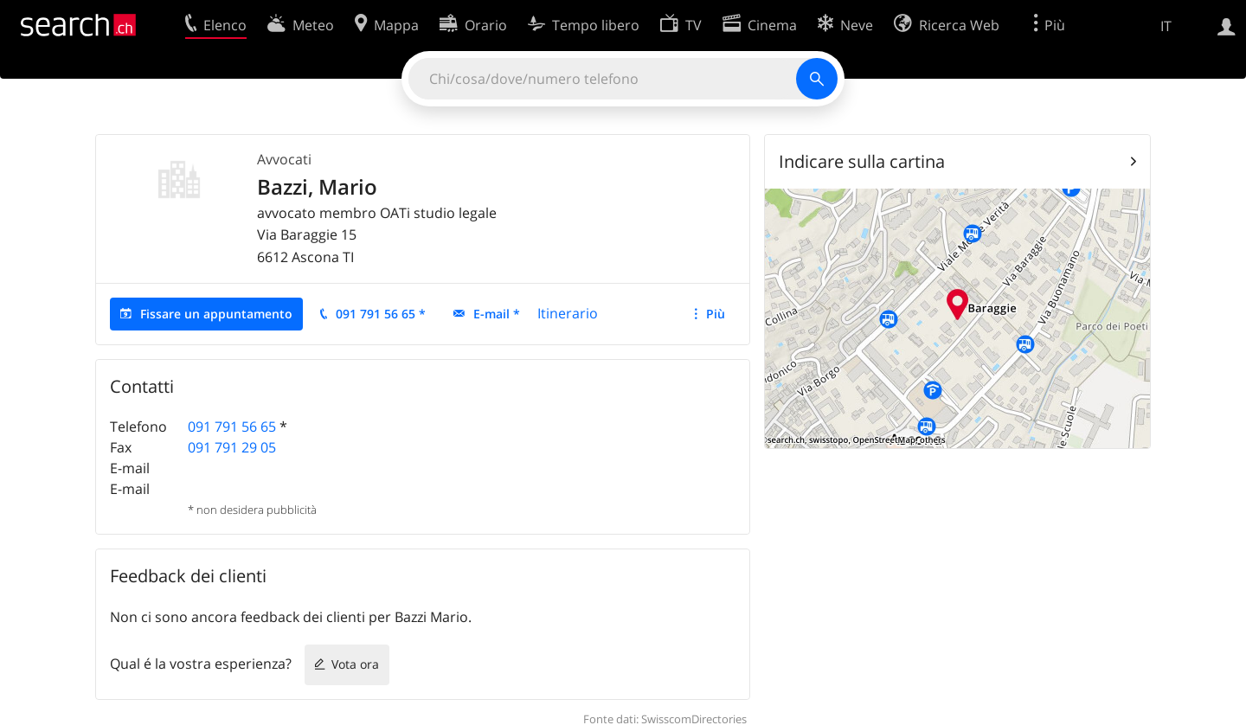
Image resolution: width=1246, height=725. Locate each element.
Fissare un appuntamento (216, 313)
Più (715, 313)
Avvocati (284, 159)
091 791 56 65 (232, 426)
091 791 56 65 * (381, 313)
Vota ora (355, 664)
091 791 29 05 (232, 447)
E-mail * (496, 313)
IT (1166, 25)
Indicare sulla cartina (862, 161)
